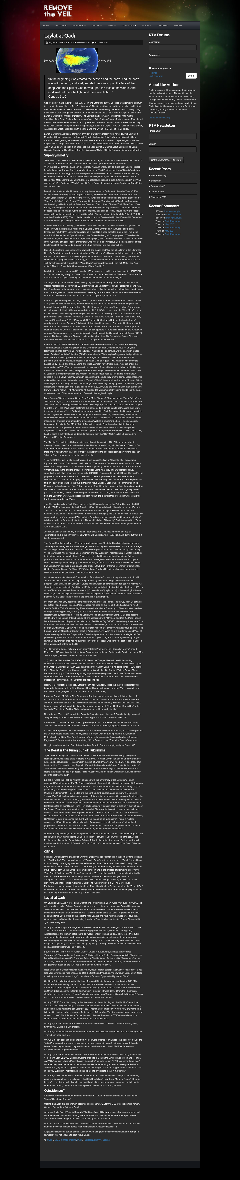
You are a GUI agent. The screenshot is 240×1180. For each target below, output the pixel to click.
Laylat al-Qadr (60, 36)
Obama (72, 1140)
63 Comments (101, 42)
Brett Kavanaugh (159, 175)
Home (46, 26)
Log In (191, 75)
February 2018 (158, 186)
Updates (61, 26)
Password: (154, 55)
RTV (70, 42)
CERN (50, 1140)
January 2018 (157, 191)
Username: (154, 42)
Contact (146, 26)
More (112, 26)
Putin (79, 1140)
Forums (178, 26)
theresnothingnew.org (159, 117)
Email (152, 144)
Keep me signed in (161, 68)
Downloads (129, 26)
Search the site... (196, 25)
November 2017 (158, 197)
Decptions (79, 26)
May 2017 (169, 224)
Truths (97, 26)
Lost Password (156, 76)
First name (155, 131)
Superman (156, 180)
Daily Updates (83, 42)
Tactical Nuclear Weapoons (97, 1140)
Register (153, 73)
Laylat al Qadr (61, 1140)
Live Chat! (162, 26)
